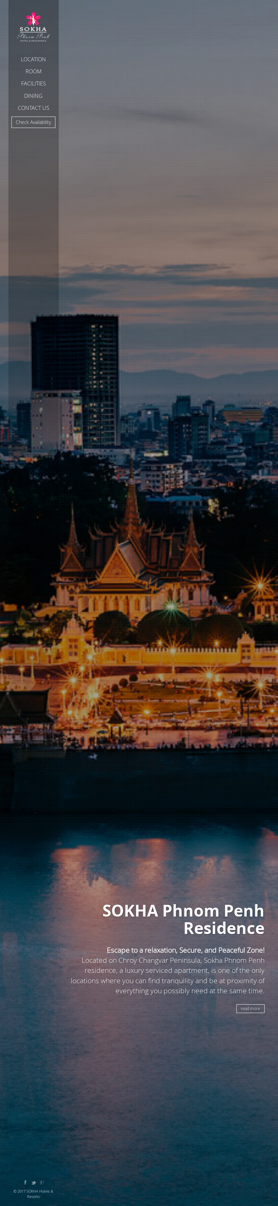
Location (33, 59)
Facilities (33, 83)
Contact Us (33, 108)
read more (250, 1008)
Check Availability (33, 122)
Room (34, 71)
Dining (33, 95)
